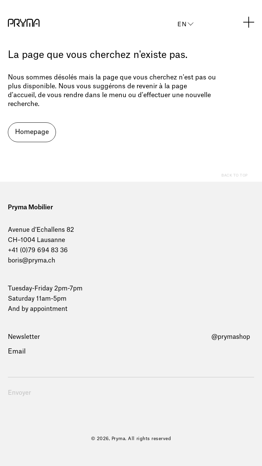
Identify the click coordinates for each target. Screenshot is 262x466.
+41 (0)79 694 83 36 (38, 250)
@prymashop (231, 337)
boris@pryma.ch (31, 260)
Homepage (32, 132)
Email (17, 351)
